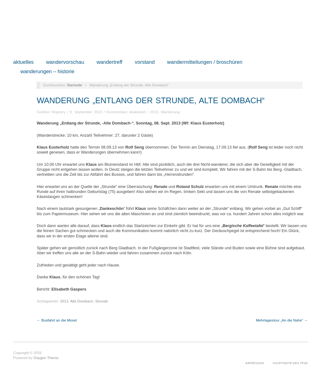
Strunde (101, 301)
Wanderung (170, 112)
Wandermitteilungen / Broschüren (204, 62)
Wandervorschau (65, 62)
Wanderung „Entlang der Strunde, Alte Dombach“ (151, 100)
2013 (154, 112)
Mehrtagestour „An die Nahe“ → (282, 320)
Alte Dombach (81, 301)
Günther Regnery (51, 112)
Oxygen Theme (46, 358)
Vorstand (145, 62)
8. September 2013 (86, 112)
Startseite (74, 85)
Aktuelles (23, 62)
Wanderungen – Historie (47, 71)
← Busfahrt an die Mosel (57, 320)
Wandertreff (110, 62)
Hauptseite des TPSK (290, 363)
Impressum (254, 363)
